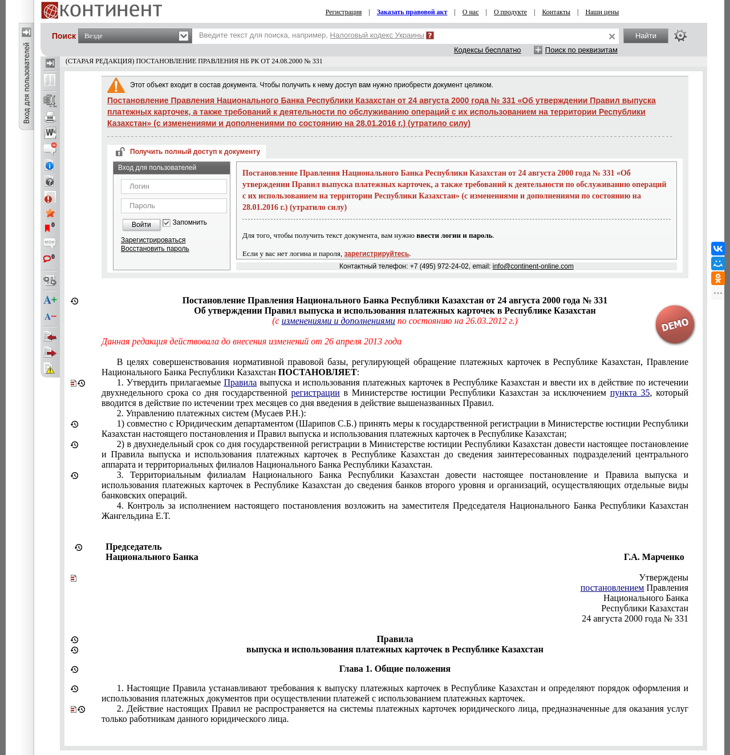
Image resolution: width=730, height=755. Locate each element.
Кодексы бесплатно (487, 50)
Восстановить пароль (155, 249)
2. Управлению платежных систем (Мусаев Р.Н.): (211, 413)
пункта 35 (630, 392)
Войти (141, 225)
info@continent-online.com (533, 266)
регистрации (315, 392)
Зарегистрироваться (153, 240)
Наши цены (602, 12)
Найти (645, 35)
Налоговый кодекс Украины (377, 35)
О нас (471, 12)
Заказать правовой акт (412, 12)
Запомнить (190, 222)
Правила (240, 382)
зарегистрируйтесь (376, 254)
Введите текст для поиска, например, (311, 35)
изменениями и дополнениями (338, 321)
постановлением (612, 587)
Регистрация (344, 12)
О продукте (510, 12)
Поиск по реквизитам (581, 50)
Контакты (556, 12)
